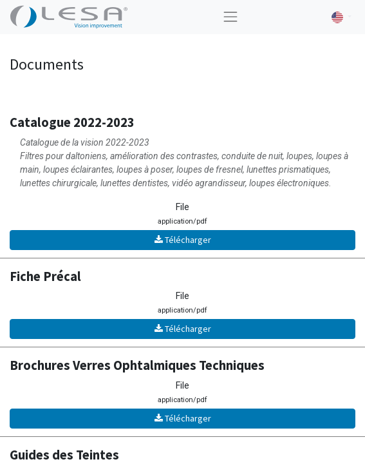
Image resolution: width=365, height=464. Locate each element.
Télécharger (182, 240)
